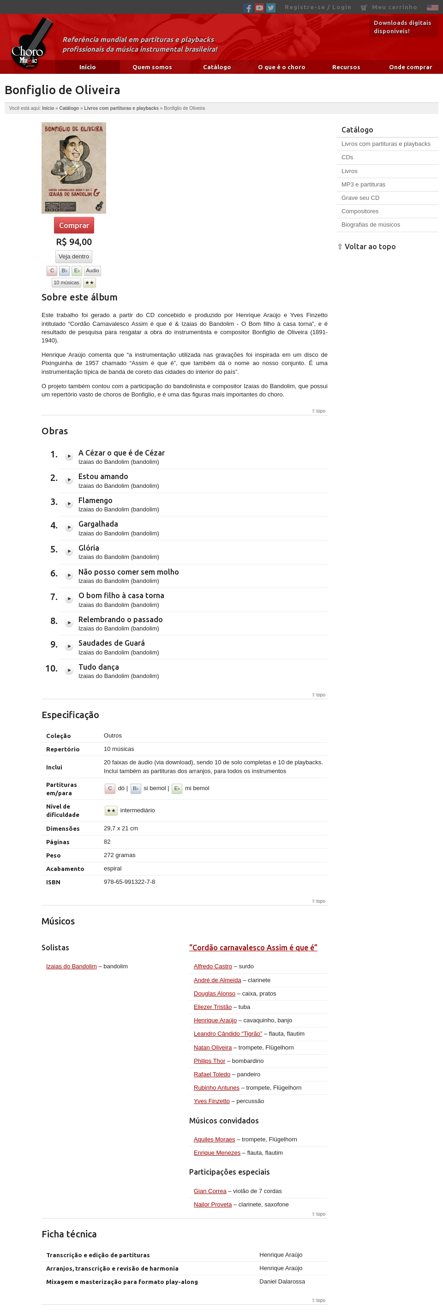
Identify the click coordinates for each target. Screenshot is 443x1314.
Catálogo (217, 67)
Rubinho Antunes (216, 1087)
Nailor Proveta (213, 1204)
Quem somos (152, 67)
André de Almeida (217, 980)
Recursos (346, 67)
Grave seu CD (360, 197)
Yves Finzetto (212, 1101)
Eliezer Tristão (213, 1006)
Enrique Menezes (217, 1152)
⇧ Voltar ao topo (366, 246)
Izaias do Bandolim (71, 966)
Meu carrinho (389, 7)
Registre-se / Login (318, 7)
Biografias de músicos (370, 224)
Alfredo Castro (213, 966)
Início (87, 67)
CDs (347, 157)
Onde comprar (410, 67)
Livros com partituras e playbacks (121, 108)
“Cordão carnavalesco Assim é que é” (253, 947)
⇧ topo (318, 411)
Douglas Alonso (214, 993)
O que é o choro (281, 67)
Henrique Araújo (215, 1020)
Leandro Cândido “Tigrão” (228, 1033)
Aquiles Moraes (214, 1139)
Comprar (74, 225)
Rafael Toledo (212, 1074)
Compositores (359, 211)
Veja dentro (74, 256)
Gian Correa (210, 1191)
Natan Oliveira (213, 1047)
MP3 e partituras (363, 184)
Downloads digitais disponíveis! (402, 26)
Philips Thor (209, 1060)
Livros (349, 171)
